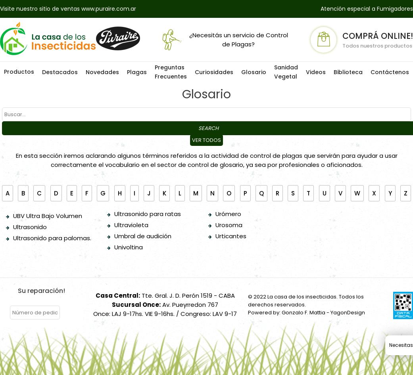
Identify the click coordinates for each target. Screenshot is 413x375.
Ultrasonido (30, 227)
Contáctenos (390, 72)
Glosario (253, 72)
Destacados (60, 72)
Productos (19, 72)
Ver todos (206, 140)
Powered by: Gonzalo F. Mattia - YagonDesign (306, 312)
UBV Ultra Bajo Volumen (47, 216)
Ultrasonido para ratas (147, 214)
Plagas (137, 72)
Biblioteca (348, 72)
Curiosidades (214, 72)
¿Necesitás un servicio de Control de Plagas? (223, 40)
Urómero (228, 214)
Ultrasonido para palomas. (52, 238)
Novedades (102, 72)
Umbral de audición (142, 236)
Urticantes (230, 236)
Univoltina (128, 247)
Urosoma (228, 225)
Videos (316, 72)
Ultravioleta (131, 225)
